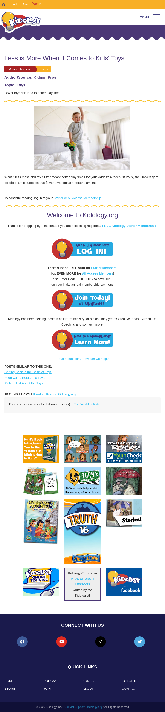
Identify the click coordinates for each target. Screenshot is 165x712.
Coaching (130, 681)
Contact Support (74, 707)
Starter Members (103, 268)
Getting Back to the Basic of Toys (28, 372)
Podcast (51, 681)
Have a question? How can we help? (82, 359)
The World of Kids (86, 404)
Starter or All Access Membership (77, 198)
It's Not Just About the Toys (23, 383)
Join (25, 4)
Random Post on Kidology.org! (54, 394)
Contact (129, 688)
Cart (41, 4)
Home (9, 681)
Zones (88, 681)
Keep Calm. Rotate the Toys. (24, 377)
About (88, 688)
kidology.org (94, 707)
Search (5, 4)
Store (9, 688)
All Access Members (97, 273)
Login (15, 4)
